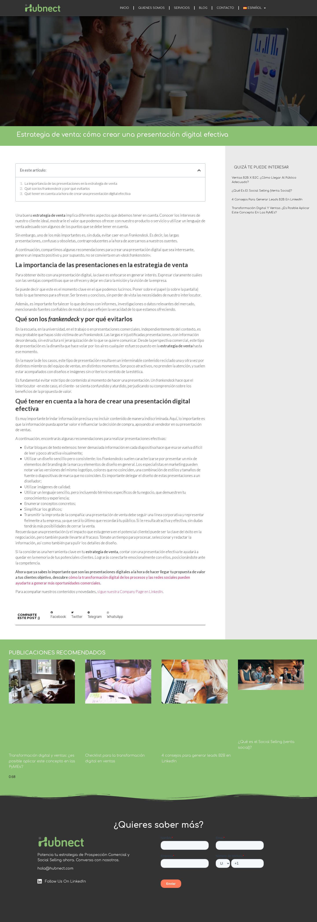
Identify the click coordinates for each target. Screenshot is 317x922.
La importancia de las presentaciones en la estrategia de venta (70, 183)
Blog (203, 7)
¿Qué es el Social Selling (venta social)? (262, 190)
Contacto (225, 7)
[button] (58, 615)
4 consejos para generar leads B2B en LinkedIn (267, 199)
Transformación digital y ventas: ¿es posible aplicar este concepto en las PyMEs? (42, 761)
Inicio (124, 7)
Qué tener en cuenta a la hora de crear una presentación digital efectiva (77, 193)
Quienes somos (151, 7)
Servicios (182, 7)
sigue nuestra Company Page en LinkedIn (130, 591)
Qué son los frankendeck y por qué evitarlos (57, 188)
